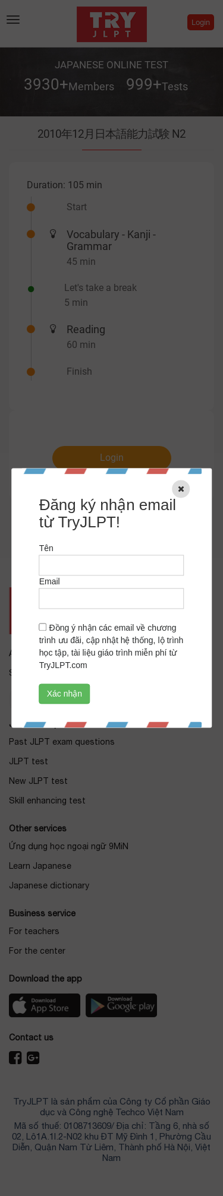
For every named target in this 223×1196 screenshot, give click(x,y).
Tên (46, 548)
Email (49, 582)
